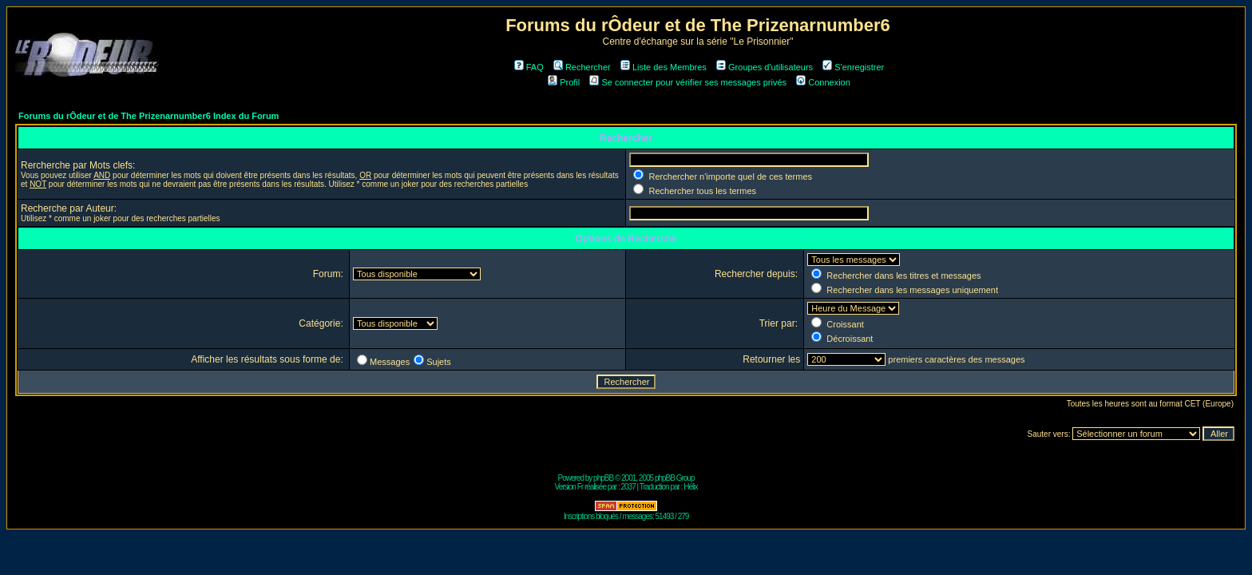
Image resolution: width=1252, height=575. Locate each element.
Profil (564, 82)
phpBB (603, 478)
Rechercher (582, 67)
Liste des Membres (663, 67)
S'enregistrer (853, 67)
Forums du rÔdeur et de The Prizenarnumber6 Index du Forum (148, 116)
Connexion (823, 82)
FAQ (529, 67)
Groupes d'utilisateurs (764, 67)
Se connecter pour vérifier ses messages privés (687, 82)
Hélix (690, 486)
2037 (628, 486)
